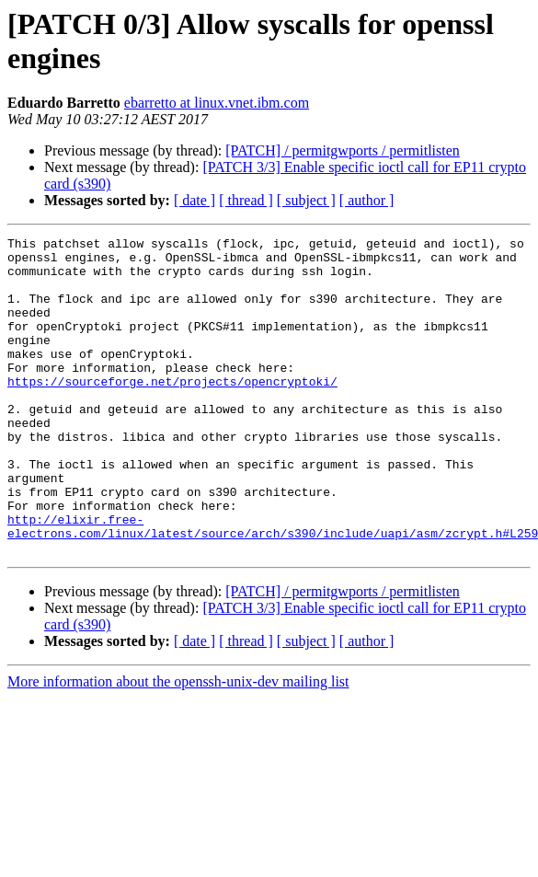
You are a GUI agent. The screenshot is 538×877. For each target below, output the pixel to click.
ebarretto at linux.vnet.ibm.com (216, 102)
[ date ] (194, 200)
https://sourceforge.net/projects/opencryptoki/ (172, 411)
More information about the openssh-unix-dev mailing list (178, 745)
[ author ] (367, 200)
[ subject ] (306, 200)
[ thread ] (246, 200)
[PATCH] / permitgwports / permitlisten (342, 150)
